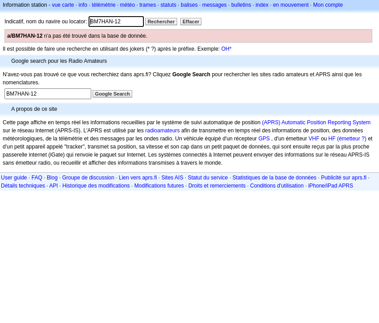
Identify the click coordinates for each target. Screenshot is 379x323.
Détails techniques (23, 186)
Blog (52, 178)
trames (147, 5)
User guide (14, 178)
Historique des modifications (96, 186)
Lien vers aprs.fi (138, 178)
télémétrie (104, 5)
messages (214, 5)
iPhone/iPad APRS (330, 186)
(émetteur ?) (351, 138)
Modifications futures (159, 186)
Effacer (191, 21)
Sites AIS (172, 178)
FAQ (36, 178)
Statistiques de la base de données (274, 178)
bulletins (241, 5)
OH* (226, 49)
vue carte (63, 5)
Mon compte (328, 5)
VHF (313, 138)
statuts (168, 5)
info (83, 5)
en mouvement (290, 5)
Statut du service (208, 178)
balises (189, 5)
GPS (264, 138)
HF (331, 138)
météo (127, 5)
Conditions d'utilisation (276, 186)
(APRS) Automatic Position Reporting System (316, 122)
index (261, 5)
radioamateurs (162, 130)
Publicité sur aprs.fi (343, 178)
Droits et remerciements (216, 186)
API (53, 186)
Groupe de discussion (88, 178)
